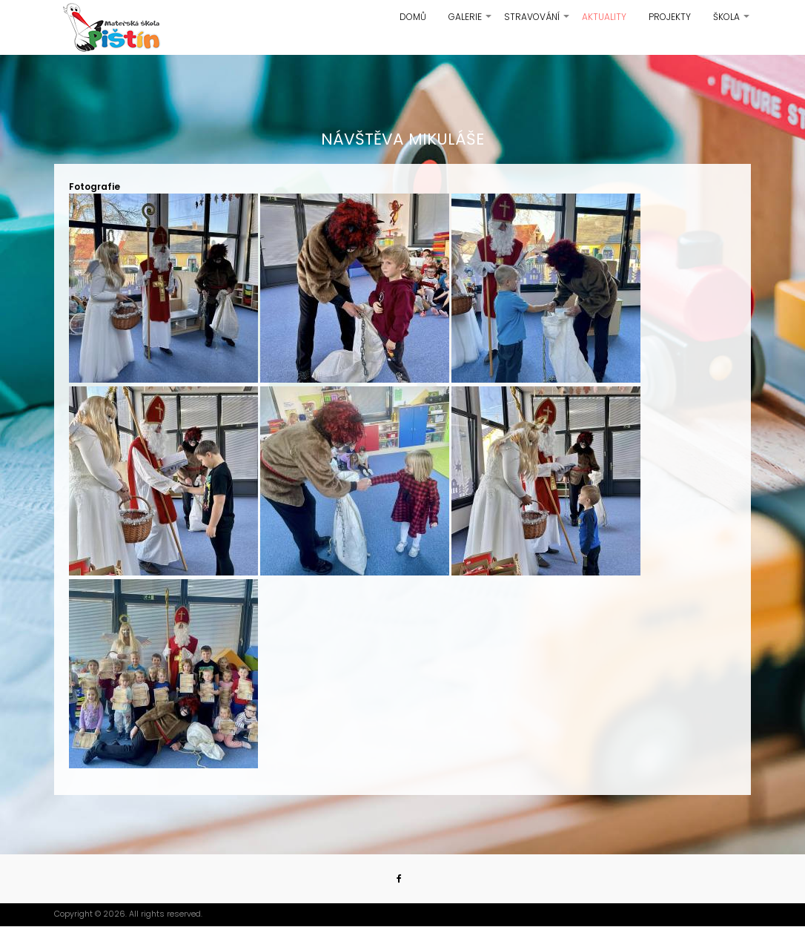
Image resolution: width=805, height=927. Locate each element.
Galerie (470, 22)
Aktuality (604, 16)
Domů (413, 16)
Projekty (670, 16)
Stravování (537, 22)
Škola (732, 22)
